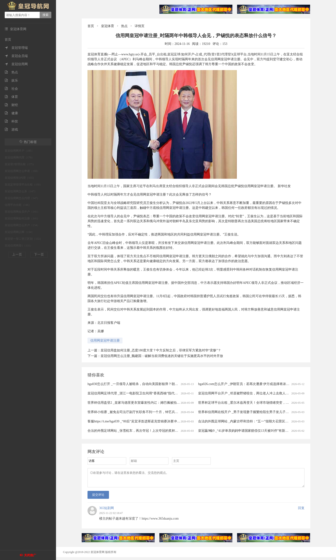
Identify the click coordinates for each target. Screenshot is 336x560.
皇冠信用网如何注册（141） (22, 218)
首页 (8, 39)
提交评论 (98, 497)
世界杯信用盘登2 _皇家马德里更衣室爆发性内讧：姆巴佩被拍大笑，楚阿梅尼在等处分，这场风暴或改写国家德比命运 (173, 402)
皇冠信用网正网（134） (19, 232)
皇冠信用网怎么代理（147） (22, 198)
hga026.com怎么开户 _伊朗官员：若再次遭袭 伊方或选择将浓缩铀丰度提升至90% (256, 384)
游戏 (11, 129)
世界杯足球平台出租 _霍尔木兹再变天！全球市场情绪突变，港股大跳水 (250, 402)
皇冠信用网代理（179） (19, 157)
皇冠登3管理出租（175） (20, 164)
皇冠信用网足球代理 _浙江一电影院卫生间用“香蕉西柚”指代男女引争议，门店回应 (147, 393)
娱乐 (11, 80)
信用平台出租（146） (18, 205)
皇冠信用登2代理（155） (20, 177)
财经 (11, 105)
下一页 (39, 254)
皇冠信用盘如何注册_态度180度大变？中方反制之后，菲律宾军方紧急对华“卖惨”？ (161, 350)
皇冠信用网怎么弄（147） (21, 191)
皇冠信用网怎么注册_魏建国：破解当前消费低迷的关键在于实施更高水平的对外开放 (162, 356)
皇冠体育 (107, 26)
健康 (11, 113)
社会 (11, 88)
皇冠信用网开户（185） (19, 150)
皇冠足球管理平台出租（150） (23, 184)
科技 (11, 121)
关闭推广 (30, 555)
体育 (11, 97)
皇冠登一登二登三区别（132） (23, 238)
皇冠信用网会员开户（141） (22, 211)
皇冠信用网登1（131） (19, 245)
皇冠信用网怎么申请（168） (22, 171)
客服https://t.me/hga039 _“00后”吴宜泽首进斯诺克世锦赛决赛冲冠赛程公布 (140, 421)
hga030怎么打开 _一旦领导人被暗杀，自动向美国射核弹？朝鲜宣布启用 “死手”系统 (148, 384)
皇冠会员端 (16, 56)
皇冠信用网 (16, 64)
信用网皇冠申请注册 (105, 340)
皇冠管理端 (16, 48)
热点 (11, 72)
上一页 (17, 254)
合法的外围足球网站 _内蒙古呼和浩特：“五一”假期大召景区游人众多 (248, 421)
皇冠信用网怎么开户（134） (22, 225)
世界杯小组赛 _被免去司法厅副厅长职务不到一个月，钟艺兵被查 (135, 412)
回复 (301, 511)
